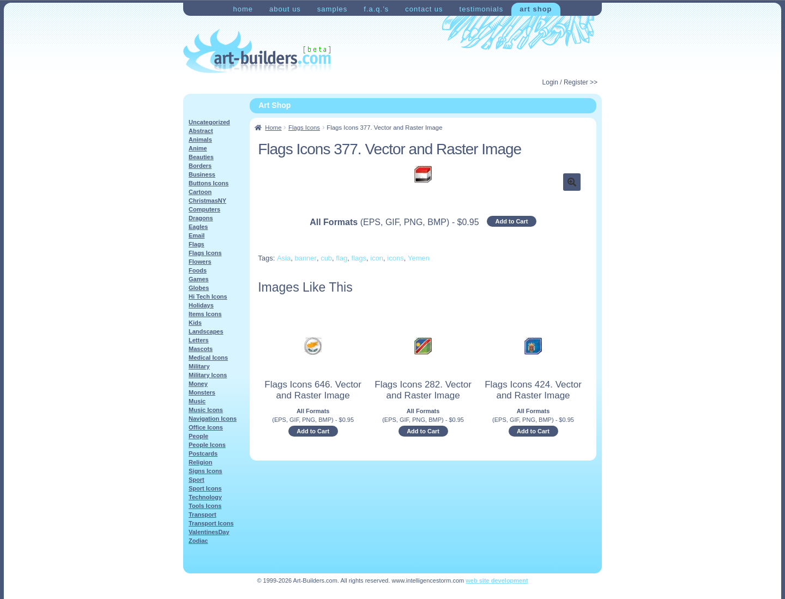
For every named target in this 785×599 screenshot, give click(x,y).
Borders (200, 165)
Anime (198, 148)
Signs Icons (205, 471)
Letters (199, 340)
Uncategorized (209, 122)
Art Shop (536, 9)
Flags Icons (304, 127)
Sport (196, 479)
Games (199, 279)
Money (198, 383)
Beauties (201, 157)
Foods (198, 270)
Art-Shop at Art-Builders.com (257, 51)
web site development (497, 580)
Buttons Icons (208, 183)
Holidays (201, 305)
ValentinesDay (209, 532)
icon (376, 258)
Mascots (201, 349)
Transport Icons (211, 523)
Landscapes (206, 331)
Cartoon (200, 192)
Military (199, 366)
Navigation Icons (213, 418)
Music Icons (206, 410)
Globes (199, 288)
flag (341, 258)
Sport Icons (205, 488)
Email (196, 235)
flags (359, 258)
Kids (195, 322)
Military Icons (208, 375)
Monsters (202, 392)
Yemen (419, 258)
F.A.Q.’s (376, 9)
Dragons (201, 218)
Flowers (200, 261)
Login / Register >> (569, 82)
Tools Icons (205, 506)
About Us (285, 9)
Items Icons (205, 314)
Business (202, 174)
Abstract (201, 131)
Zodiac (198, 540)
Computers (204, 209)
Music (197, 401)
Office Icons (206, 427)
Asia (284, 258)
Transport (202, 514)
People (198, 436)
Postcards (203, 453)
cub (326, 258)
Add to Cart (512, 221)
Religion (200, 462)
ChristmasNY (207, 200)
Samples (332, 9)
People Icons (207, 444)
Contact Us (424, 9)
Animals (200, 139)
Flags (196, 244)
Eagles (198, 226)
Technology (205, 497)
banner (305, 258)
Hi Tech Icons (208, 296)
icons (395, 258)
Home (243, 9)
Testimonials (482, 9)
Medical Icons (208, 357)
